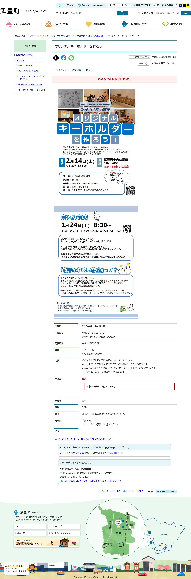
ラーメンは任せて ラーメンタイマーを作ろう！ (31, 77)
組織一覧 (21, 533)
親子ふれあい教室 (96, 36)
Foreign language (92, 5)
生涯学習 (81, 36)
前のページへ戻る (112, 491)
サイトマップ (67, 5)
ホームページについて (61, 533)
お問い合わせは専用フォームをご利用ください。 (92, 481)
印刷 (141, 63)
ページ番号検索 (145, 13)
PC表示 (151, 491)
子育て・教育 (60, 24)
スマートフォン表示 (167, 491)
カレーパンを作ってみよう (28, 71)
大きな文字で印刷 (160, 63)
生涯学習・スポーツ (65, 36)
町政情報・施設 (138, 24)
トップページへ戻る (134, 491)
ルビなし (125, 5)
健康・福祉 (99, 24)
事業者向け (177, 24)
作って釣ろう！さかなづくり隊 (30, 84)
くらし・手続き (22, 24)
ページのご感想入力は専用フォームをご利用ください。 (91, 453)
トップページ (33, 36)
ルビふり (113, 5)
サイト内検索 (62, 13)
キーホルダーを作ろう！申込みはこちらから (85, 439)
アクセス (20, 526)
